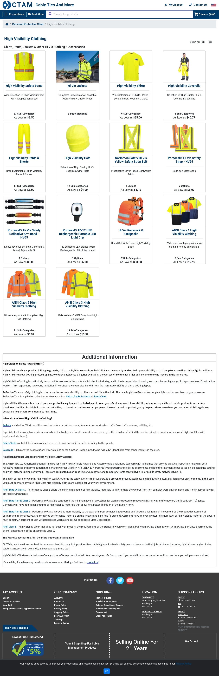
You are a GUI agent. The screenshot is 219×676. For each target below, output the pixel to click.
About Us (58, 598)
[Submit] (50, 13)
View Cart (7, 605)
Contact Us (59, 601)
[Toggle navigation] (15, 14)
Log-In (6, 598)
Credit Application (104, 616)
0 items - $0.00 (205, 14)
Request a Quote (103, 598)
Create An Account (11, 601)
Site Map (58, 619)
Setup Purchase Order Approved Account (22, 609)
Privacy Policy (60, 609)
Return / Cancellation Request (109, 605)
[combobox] (119, 14)
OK (106, 671)
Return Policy (60, 605)
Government (101, 612)
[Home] (6, 24)
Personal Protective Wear (27, 24)
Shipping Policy (61, 612)
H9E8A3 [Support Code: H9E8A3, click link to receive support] (23, 628)
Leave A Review (61, 616)
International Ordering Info (108, 609)
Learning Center (61, 623)
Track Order (36, 14)
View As (195, 41)
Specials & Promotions (106, 601)
